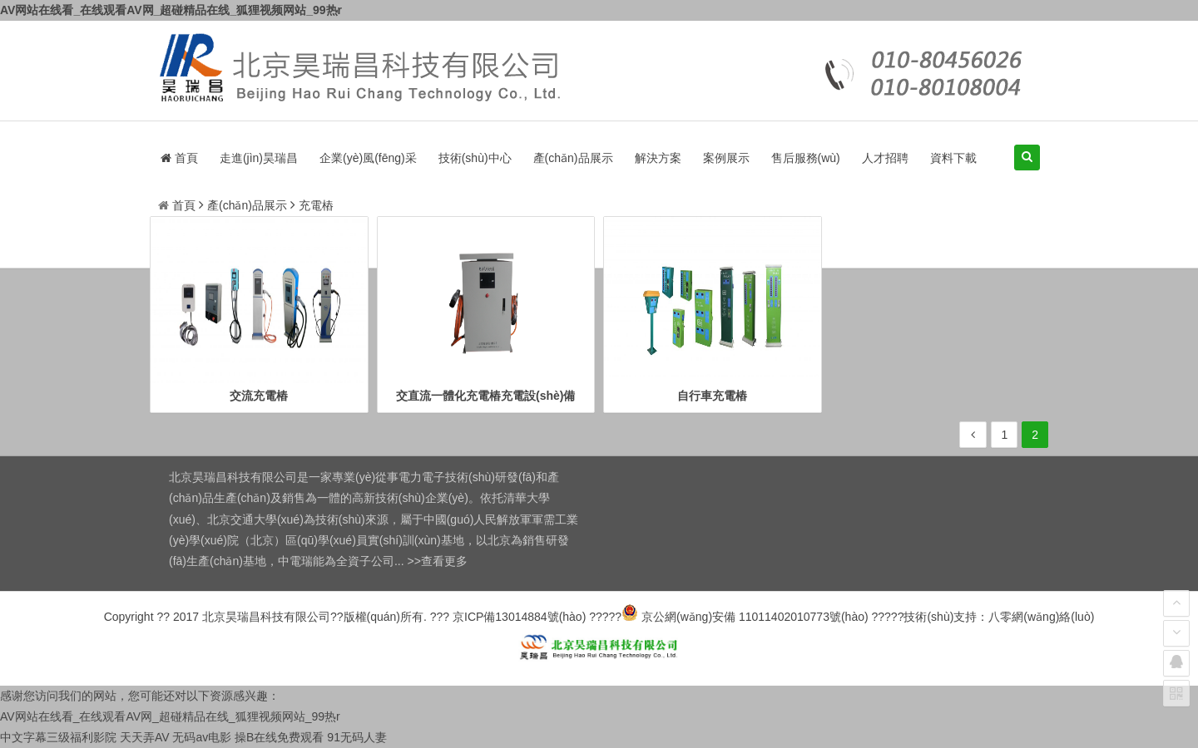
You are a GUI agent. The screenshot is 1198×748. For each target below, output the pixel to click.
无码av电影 (201, 737)
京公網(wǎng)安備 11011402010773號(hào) (744, 616)
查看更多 (444, 561)
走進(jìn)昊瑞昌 (259, 158)
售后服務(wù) (805, 158)
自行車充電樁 (712, 395)
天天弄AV (145, 737)
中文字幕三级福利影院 (58, 737)
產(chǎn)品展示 (573, 158)
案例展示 (726, 158)
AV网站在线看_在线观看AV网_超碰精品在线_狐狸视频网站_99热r (171, 10)
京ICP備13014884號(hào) (519, 616)
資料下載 (953, 158)
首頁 (179, 158)
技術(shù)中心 (475, 158)
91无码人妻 (357, 737)
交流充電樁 (259, 395)
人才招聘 (885, 158)
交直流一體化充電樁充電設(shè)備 (485, 395)
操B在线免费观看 (279, 737)
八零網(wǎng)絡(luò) (1041, 616)
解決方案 (658, 158)
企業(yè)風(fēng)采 (368, 158)
